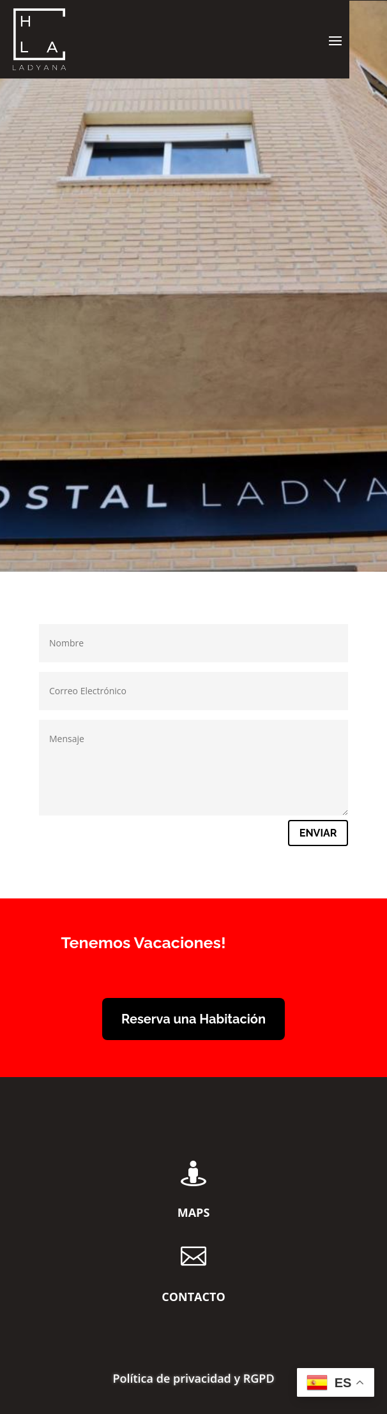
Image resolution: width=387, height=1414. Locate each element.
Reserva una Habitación (193, 1019)
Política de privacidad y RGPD (193, 1380)
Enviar (318, 833)
